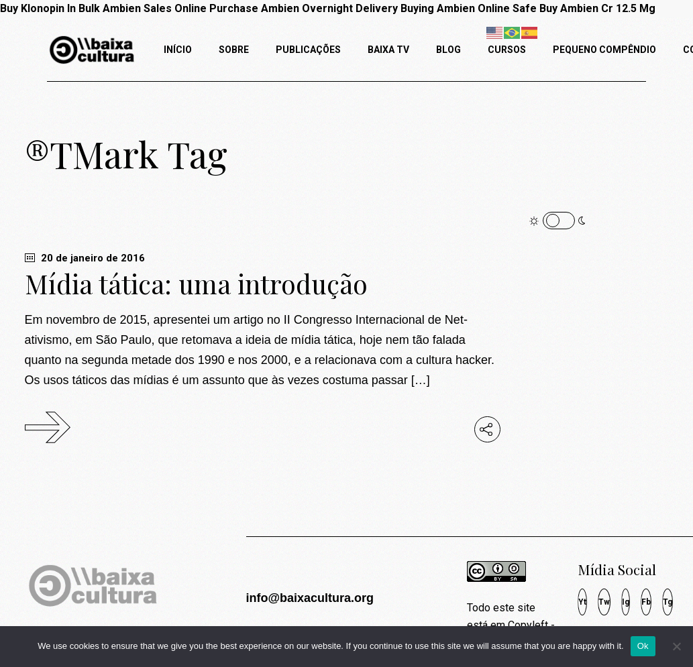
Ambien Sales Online (155, 8)
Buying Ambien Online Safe (469, 8)
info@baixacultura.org (310, 598)
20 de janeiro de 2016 (85, 258)
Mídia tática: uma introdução (196, 283)
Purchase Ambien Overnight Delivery (303, 8)
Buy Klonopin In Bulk (50, 8)
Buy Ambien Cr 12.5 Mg (597, 8)
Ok (643, 646)
